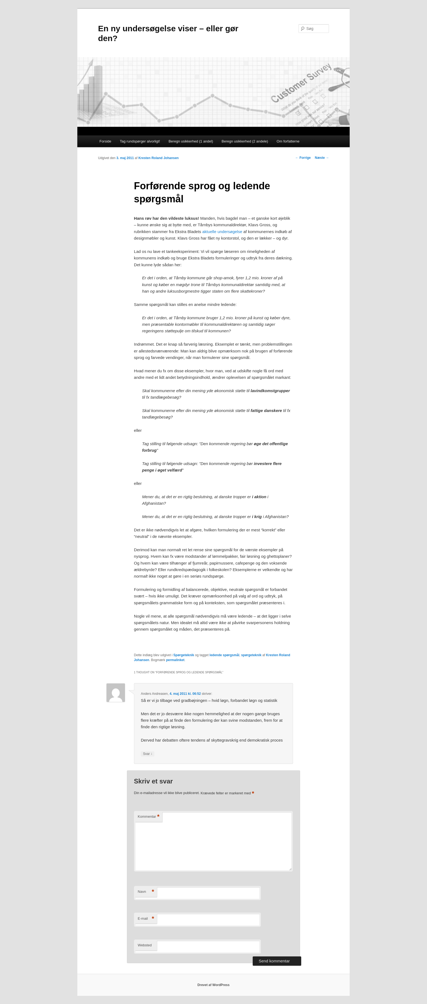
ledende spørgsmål (224, 655)
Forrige (303, 158)
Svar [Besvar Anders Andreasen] (147, 754)
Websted (145, 945)
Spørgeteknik (183, 655)
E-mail (146, 919)
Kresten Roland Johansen (158, 158)
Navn (146, 892)
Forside (105, 141)
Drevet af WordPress (213, 985)
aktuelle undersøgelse (222, 231)
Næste (322, 158)
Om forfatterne (288, 141)
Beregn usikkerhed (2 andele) (245, 141)
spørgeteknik (251, 655)
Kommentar (149, 817)
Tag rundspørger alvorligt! (140, 141)
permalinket (175, 660)
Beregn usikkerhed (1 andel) (191, 141)
